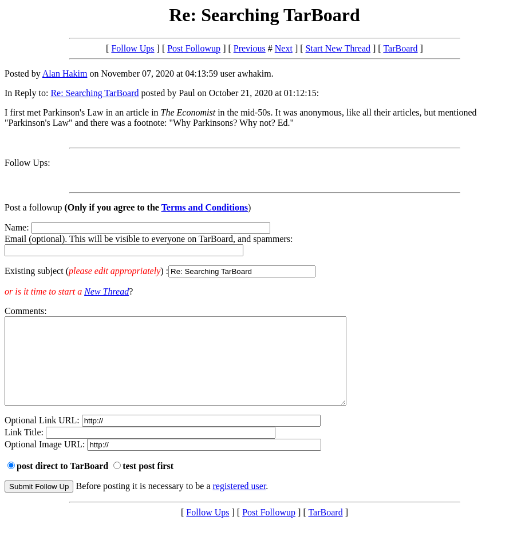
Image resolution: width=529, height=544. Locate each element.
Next (284, 48)
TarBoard (400, 48)
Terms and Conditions (204, 207)
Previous (250, 48)
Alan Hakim (65, 73)
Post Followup (193, 48)
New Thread (106, 291)
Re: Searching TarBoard (94, 93)
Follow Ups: (27, 163)
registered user (239, 503)
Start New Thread (338, 48)
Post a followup (33, 207)
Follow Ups (132, 48)
